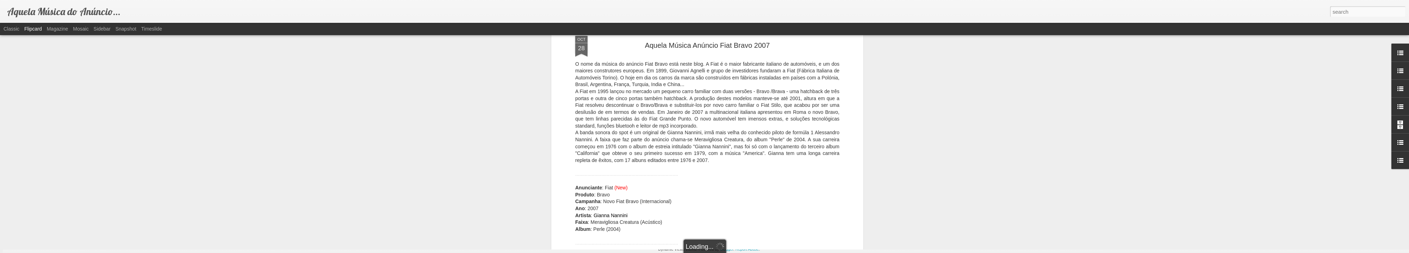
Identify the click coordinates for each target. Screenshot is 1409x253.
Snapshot (126, 29)
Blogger (726, 249)
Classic (11, 29)
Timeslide (151, 29)
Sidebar (102, 29)
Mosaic (80, 29)
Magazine (57, 29)
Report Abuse (747, 249)
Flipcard (33, 29)
